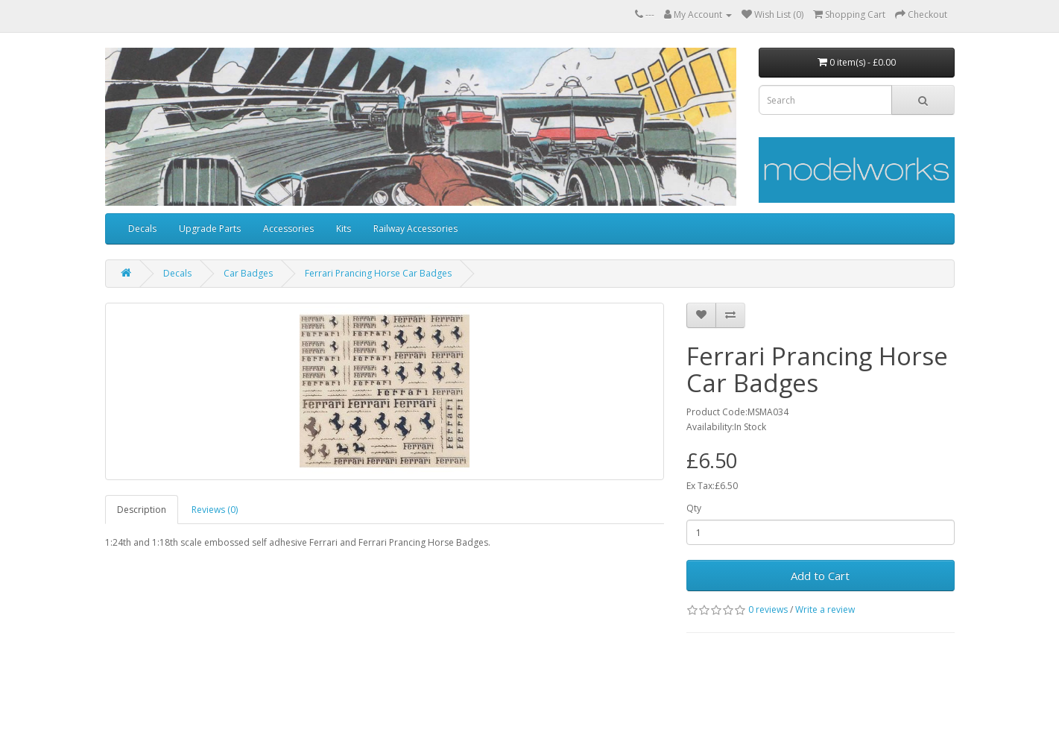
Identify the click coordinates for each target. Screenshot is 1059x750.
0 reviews (768, 609)
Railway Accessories (415, 228)
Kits (343, 228)
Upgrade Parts (210, 228)
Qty (693, 508)
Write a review (825, 609)
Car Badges (248, 273)
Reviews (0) (215, 509)
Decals (142, 228)
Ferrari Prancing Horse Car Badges (378, 273)
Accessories (288, 228)
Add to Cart (820, 575)
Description (141, 509)
